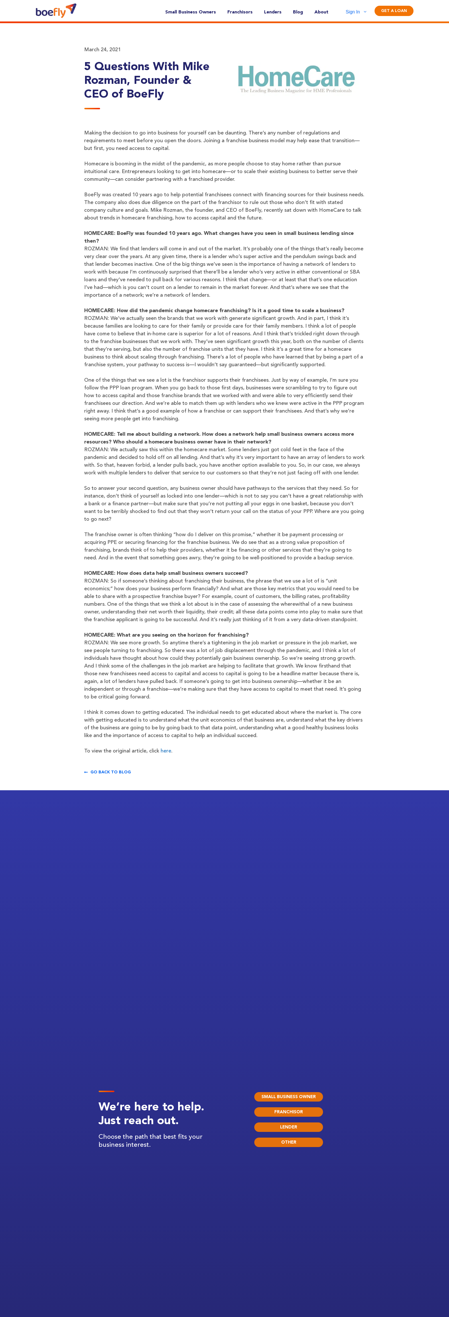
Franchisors (240, 12)
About (321, 12)
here (166, 751)
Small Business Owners (190, 12)
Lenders (272, 12)
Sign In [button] (359, 12)
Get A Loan (394, 10)
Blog (298, 12)
